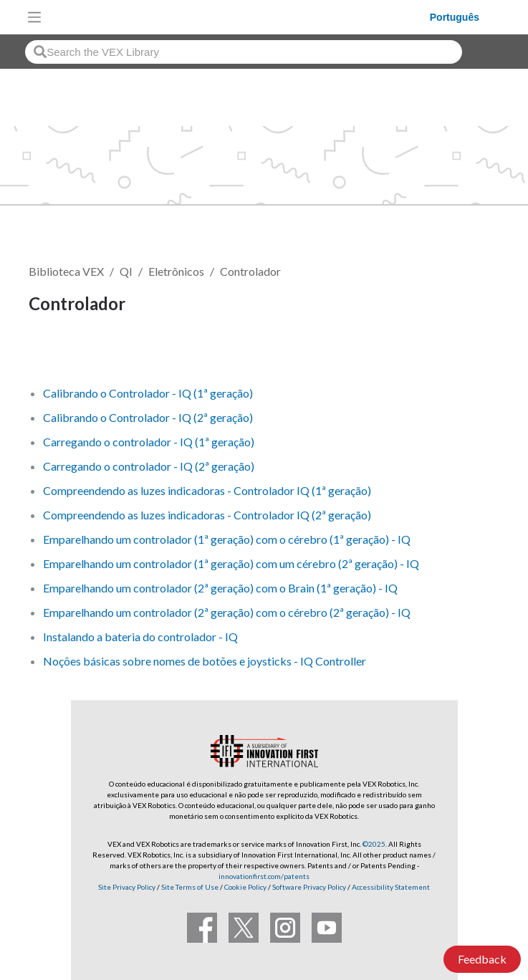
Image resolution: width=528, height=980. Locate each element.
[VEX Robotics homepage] (239, 16)
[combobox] (243, 52)
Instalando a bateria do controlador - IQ (140, 636)
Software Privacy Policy (309, 887)
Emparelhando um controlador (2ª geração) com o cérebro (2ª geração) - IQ (227, 612)
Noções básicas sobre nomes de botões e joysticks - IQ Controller (204, 661)
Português (454, 17)
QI (126, 271)
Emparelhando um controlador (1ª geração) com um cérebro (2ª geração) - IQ (231, 563)
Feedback (482, 959)
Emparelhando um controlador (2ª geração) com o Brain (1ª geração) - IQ (220, 588)
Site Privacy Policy (126, 887)
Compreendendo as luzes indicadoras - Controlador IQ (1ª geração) (207, 490)
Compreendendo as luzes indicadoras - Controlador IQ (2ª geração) (207, 515)
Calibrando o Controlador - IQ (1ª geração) (148, 393)
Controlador (250, 271)
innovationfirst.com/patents (264, 876)
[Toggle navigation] (34, 17)
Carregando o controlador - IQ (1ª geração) (148, 441)
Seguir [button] (54, 353)
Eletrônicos (176, 271)
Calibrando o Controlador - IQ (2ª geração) (148, 417)
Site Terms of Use (189, 887)
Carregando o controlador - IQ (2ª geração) (148, 466)
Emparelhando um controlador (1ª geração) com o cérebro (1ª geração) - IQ (227, 539)
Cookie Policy (245, 887)
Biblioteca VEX (66, 271)
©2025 (374, 844)
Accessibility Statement (391, 887)
